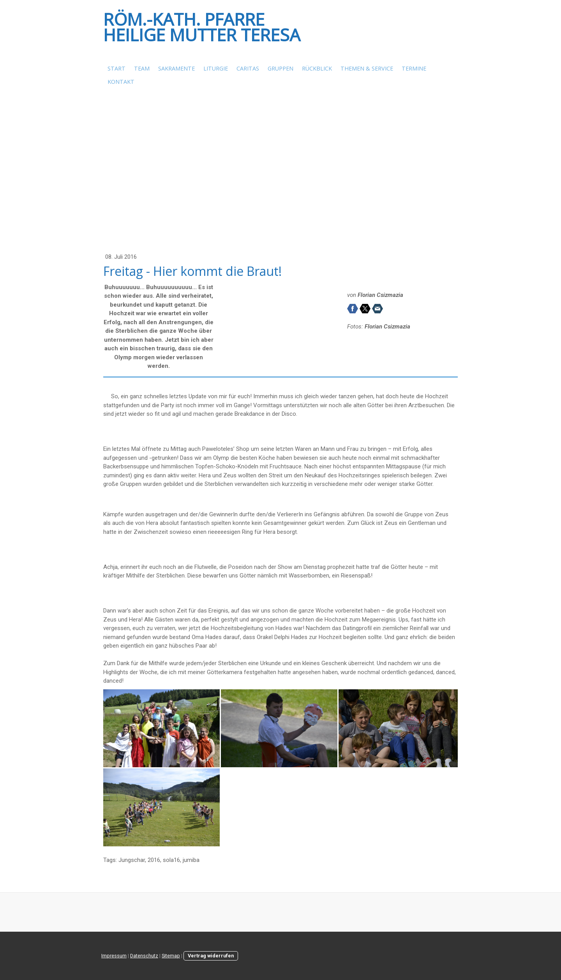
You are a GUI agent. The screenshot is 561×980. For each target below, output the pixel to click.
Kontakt (121, 81)
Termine (414, 68)
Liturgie (215, 68)
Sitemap (171, 956)
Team (142, 68)
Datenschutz (144, 956)
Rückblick (317, 68)
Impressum (114, 956)
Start (116, 68)
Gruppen (280, 68)
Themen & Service (366, 68)
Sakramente (176, 68)
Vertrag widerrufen (211, 956)
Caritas (247, 68)
